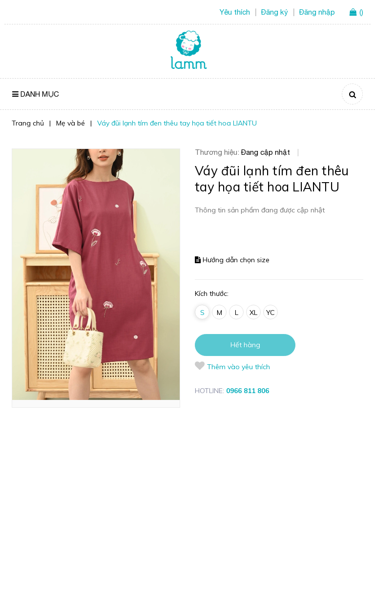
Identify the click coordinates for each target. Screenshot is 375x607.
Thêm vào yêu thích (232, 366)
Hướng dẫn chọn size (232, 259)
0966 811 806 (247, 390)
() (361, 12)
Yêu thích (235, 12)
